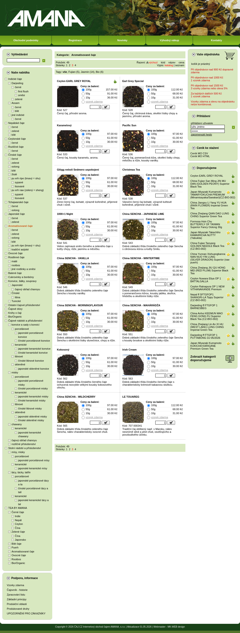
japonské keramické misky (33, 396)
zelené (18, 99)
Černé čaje (18, 512)
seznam (179, 65)
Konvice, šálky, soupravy (22, 281)
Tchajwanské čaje (18, 202)
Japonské (17, 285)
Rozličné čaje (16, 146)
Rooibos (16, 559)
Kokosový (63, 349)
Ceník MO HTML (200, 156)
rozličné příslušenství (24, 444)
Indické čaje (15, 79)
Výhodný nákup (169, 40)
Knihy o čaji (14, 312)
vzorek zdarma (94, 101)
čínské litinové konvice (31, 360)
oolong (15, 166)
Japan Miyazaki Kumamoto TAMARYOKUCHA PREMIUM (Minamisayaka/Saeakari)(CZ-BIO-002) (212, 194)
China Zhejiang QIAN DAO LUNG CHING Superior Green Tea (209, 215)
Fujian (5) (73, 71)
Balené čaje (15, 273)
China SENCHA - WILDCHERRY (76, 396)
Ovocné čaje (15, 253)
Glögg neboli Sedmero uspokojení (78, 169)
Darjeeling (17, 83)
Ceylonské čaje (17, 138)
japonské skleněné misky (32, 416)
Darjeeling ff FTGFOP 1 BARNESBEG (203, 307)
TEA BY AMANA (17, 507)
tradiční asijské (20, 249)
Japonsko (20, 539)
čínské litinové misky (30, 408)
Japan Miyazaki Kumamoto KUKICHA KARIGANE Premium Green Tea (205, 346)
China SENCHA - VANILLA (73, 258)
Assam (16, 103)
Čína (17, 528)
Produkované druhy (18, 608)
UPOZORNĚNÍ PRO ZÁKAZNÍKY (26, 613)
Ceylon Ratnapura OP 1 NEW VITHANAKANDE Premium (207, 288)
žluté (14, 174)
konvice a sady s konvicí (26, 324)
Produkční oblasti (17, 604)
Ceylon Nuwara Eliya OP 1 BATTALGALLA (205, 280)
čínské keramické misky (31, 400)
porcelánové (22, 328)
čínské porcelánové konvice (34, 340)
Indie (17, 516)
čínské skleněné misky (31, 420)
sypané (19, 182)
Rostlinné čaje (16, 257)
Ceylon (19, 524)
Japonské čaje (16, 213)
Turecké (16, 301)
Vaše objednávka (208, 54)
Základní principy (16, 599)
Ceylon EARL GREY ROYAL (74, 81)
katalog (169, 65)
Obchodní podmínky (25, 40)
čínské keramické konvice (33, 352)
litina (17, 297)
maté (14, 261)
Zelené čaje (18, 531)
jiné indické (18, 115)
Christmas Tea (131, 169)
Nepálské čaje (16, 123)
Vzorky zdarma (15, 585)
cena (181, 62)
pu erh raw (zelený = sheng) (28, 190)
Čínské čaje (15, 154)
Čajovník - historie (17, 589)
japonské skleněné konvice (33, 368)
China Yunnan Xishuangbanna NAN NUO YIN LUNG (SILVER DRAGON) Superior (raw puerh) (209, 258)
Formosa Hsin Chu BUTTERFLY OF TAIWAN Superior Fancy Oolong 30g (206, 224)
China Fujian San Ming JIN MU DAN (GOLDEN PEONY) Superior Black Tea (209, 184)
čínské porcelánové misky (33, 388)
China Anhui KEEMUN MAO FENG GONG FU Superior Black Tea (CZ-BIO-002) (206, 316)
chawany (17, 424)
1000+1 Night (65, 213)
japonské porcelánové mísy (33, 460)
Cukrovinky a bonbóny (21, 277)
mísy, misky (18, 452)
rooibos (16, 265)
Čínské (16, 293)
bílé (17, 111)
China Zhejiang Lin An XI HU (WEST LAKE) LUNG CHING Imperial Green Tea (207, 327)
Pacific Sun (129, 125)
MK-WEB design (176, 626)
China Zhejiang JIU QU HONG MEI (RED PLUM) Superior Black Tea (209, 270)
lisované (19, 186)
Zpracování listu (16, 594)
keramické (21, 344)
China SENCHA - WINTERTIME (141, 258)
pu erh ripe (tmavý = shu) (26, 178)
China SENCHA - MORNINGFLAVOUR (80, 305)
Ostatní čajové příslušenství (24, 305)
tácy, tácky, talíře (21, 472)
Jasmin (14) (87, 71)
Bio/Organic (15, 316)
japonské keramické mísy (32, 468)
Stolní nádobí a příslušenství (24, 448)
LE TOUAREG (130, 396)
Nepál (18, 520)
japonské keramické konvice (34, 348)
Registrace (75, 40)
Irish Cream (129, 349)
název (171, 62)
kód (163, 62)
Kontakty (216, 40)
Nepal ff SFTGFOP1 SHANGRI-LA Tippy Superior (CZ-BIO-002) (207, 297)
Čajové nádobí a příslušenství (25, 320)
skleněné (20, 364)
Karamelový (64, 125)
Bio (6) (99, 71)
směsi (21, 95)
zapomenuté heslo (201, 134)
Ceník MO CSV (199, 153)
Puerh (15, 547)
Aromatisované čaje (20, 226)
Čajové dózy (15, 308)
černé (18, 87)
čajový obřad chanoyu (27, 289)
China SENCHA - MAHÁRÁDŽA (141, 305)
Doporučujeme (206, 168)
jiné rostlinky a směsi (23, 269)
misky (15, 372)
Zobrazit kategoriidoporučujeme (203, 358)
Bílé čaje (16, 543)
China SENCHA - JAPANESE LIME (143, 213)
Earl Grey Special (133, 81)
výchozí (153, 62)
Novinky (122, 40)
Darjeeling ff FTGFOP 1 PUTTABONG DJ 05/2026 (205, 336)
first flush (23, 91)
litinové (19, 356)
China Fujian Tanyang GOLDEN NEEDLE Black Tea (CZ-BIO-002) (207, 246)
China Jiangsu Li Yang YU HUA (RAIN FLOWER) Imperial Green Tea (209, 205)
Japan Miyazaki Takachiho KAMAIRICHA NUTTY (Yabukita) (205, 235)
